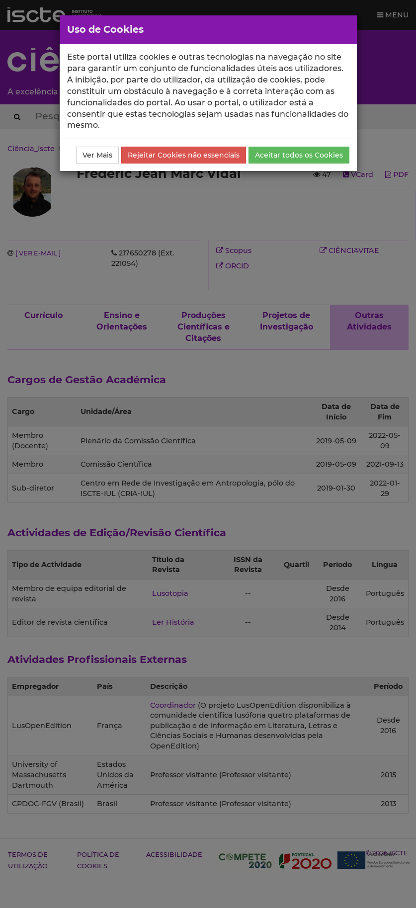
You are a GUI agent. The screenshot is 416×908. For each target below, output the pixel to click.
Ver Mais (97, 155)
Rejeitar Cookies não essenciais (184, 155)
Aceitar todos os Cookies (299, 155)
